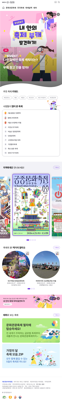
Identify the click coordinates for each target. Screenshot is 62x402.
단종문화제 (11, 136)
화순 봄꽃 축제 (13, 149)
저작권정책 (48, 382)
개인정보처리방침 (7, 382)
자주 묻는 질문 (40, 384)
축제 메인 (3, 7)
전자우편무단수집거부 (18, 384)
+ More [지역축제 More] (56, 167)
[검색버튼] (59, 2)
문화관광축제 (11, 8)
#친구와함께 (42, 98)
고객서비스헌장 (6, 384)
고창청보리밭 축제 (14, 140)
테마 (35, 8)
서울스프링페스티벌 (14, 123)
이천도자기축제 (13, 127)
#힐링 (23, 98)
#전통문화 (53, 98)
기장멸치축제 (12, 144)
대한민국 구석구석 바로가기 (8, 2)
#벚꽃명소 (7, 98)
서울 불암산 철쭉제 (14, 113)
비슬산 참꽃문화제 (14, 132)
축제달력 (28, 8)
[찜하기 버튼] (56, 2)
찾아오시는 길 (31, 384)
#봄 (15, 98)
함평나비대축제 (13, 118)
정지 (58, 14)
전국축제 (20, 8)
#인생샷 (31, 98)
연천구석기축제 (13, 153)
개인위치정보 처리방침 (36, 382)
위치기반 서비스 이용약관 (21, 382)
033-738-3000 (34, 386)
